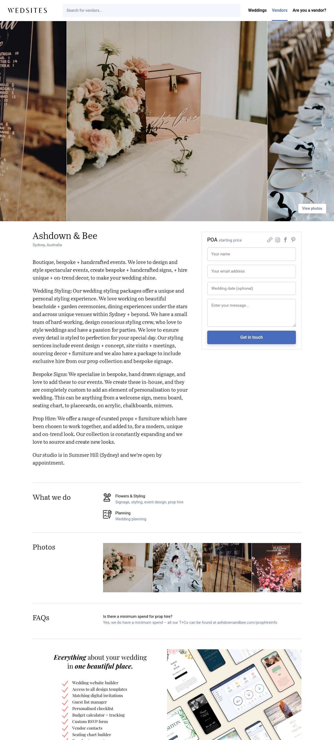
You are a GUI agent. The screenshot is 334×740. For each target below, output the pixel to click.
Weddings (257, 10)
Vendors (280, 10)
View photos (312, 208)
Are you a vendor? (309, 10)
